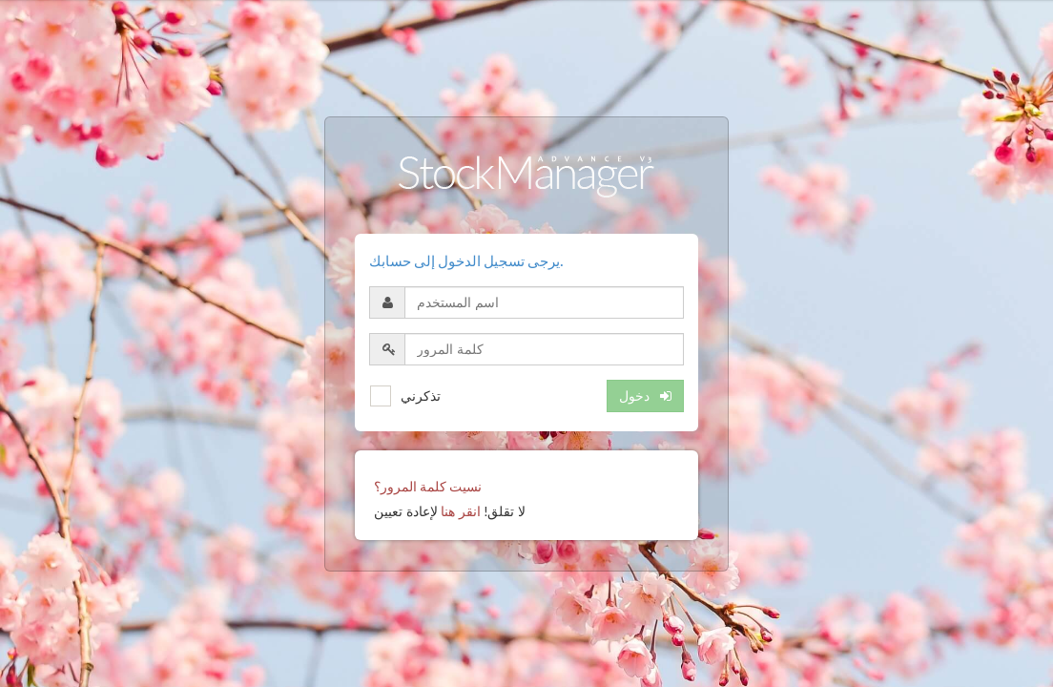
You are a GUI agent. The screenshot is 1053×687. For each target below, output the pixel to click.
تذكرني (421, 395)
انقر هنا (461, 511)
